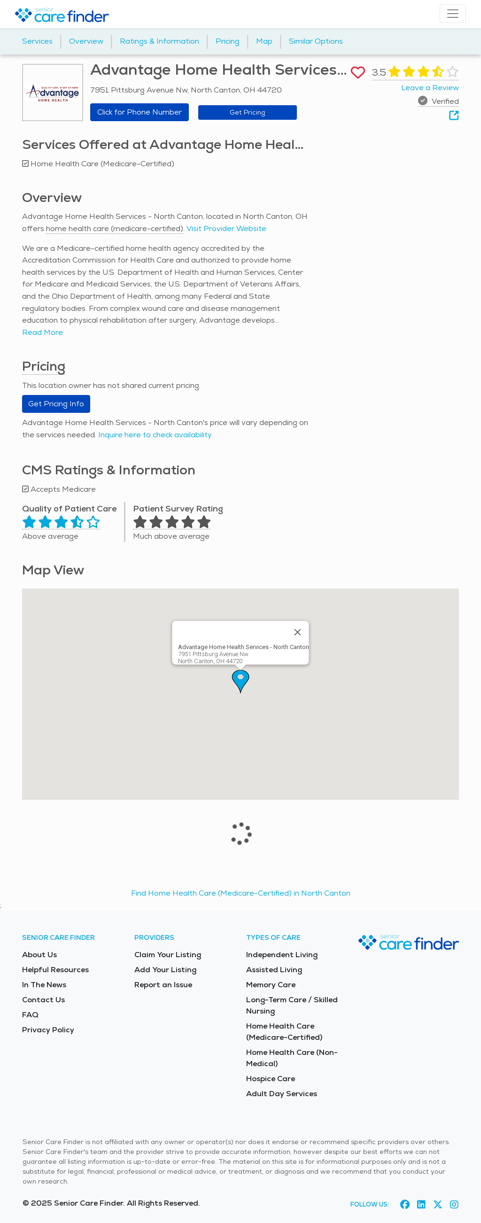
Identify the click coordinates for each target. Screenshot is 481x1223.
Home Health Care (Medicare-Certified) (284, 1031)
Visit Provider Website (226, 228)
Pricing (228, 41)
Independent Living (282, 955)
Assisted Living (274, 970)
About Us (39, 955)
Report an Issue (163, 985)
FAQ (30, 1015)
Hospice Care (270, 1079)
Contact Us (43, 1000)
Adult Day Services (281, 1094)
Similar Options (316, 41)
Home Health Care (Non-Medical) (292, 1057)
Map (264, 41)
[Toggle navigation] (453, 13)
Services (37, 41)
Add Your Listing (165, 970)
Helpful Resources (55, 970)
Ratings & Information (159, 41)
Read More (42, 332)
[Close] (298, 632)
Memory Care (270, 985)
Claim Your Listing (167, 955)
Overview (86, 41)
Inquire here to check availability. (155, 435)
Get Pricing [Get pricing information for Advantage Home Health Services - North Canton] (247, 112)
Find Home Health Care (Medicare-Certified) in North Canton (240, 893)
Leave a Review (430, 88)
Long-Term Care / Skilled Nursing (292, 1005)
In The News (44, 985)
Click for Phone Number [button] (139, 112)
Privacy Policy (48, 1030)
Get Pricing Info (56, 404)
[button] (240, 682)
